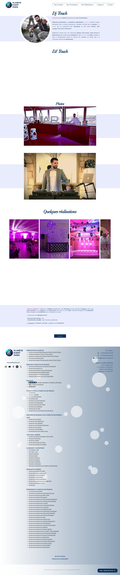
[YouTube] (9, 366)
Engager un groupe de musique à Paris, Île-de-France (43, 356)
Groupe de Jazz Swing (35, 427)
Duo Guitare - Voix (34, 450)
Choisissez (31, 323)
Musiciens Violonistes (35, 464)
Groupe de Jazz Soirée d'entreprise (39, 425)
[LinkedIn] (17, 366)
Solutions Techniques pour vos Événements (41, 376)
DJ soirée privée (33, 398)
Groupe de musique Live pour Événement (40, 370)
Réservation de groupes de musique (39, 374)
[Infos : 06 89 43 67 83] (108, 571)
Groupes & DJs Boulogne (36, 402)
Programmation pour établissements (39, 372)
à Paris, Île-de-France (46, 354)
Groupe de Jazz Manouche (36, 421)
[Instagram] (6, 366)
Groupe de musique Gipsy (36, 477)
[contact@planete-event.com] (102, 358)
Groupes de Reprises (35, 438)
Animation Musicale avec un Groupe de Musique (42, 366)
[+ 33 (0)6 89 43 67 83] (104, 353)
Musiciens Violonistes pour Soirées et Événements (43, 466)
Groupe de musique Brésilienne (37, 473)
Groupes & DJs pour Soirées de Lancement (41, 410)
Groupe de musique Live (35, 368)
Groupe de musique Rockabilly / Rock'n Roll (41, 436)
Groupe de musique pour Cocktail (38, 503)
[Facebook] (13, 366)
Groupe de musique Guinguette (37, 479)
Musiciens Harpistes (34, 462)
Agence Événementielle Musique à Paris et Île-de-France (45, 352)
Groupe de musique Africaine (37, 471)
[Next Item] (108, 239)
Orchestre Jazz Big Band (36, 429)
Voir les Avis (32, 386)
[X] (21, 366)
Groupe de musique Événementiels (38, 360)
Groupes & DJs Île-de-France (37, 404)
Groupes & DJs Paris (34, 408)
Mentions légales (60, 556)
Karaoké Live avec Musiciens (37, 400)
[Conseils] (108, 350)
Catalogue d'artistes (34, 354)
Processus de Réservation (36, 358)
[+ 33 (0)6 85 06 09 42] (105, 355)
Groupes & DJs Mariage (35, 406)
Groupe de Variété (34, 440)
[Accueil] (60, 336)
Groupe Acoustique (34, 460)
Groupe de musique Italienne (37, 475)
